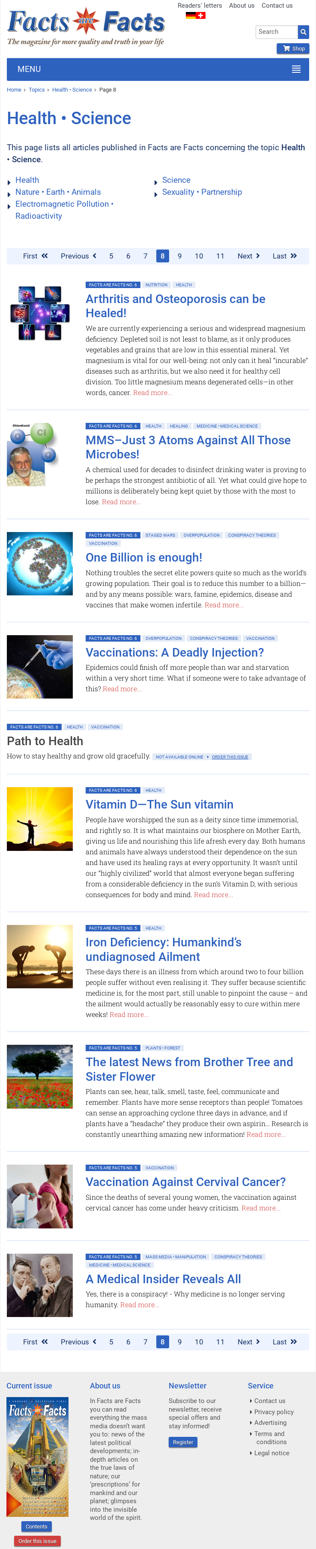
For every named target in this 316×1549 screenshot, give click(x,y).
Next (249, 256)
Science (176, 180)
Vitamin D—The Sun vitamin (160, 804)
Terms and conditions (270, 1438)
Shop (293, 48)
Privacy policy (274, 1412)
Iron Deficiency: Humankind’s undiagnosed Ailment (163, 949)
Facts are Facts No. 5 (113, 928)
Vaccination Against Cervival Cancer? (186, 1182)
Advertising (270, 1423)
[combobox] (277, 32)
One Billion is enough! (144, 557)
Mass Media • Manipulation (176, 1257)
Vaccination (103, 543)
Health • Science (72, 89)
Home (14, 89)
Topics (37, 89)
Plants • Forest (163, 1048)
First (35, 256)
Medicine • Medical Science (227, 426)
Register (183, 1442)
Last (285, 256)
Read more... (153, 392)
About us (242, 5)
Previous (78, 256)
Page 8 (107, 89)
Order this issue (37, 1541)
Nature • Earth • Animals (58, 192)
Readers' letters (200, 5)
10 (199, 256)
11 (220, 256)
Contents (37, 1526)
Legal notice (271, 1453)
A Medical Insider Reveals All (163, 1279)
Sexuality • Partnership (202, 192)
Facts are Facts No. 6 (113, 284)
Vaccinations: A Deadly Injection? (175, 652)
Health (27, 180)
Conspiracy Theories (252, 535)
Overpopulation (202, 535)
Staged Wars (160, 535)
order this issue (230, 757)
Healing (179, 426)
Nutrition (156, 284)
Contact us (277, 5)
